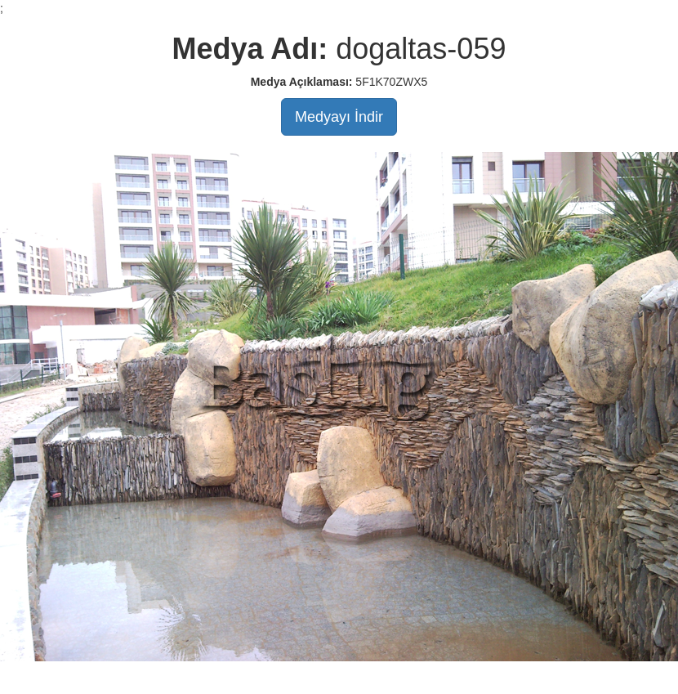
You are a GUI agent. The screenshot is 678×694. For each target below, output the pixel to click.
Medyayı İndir (339, 117)
